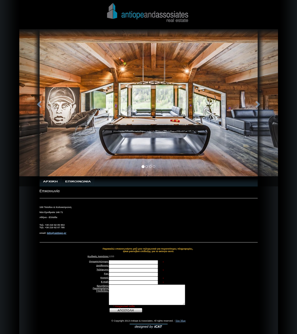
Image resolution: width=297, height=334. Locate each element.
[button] (38, 102)
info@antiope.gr (56, 232)
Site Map (181, 320)
